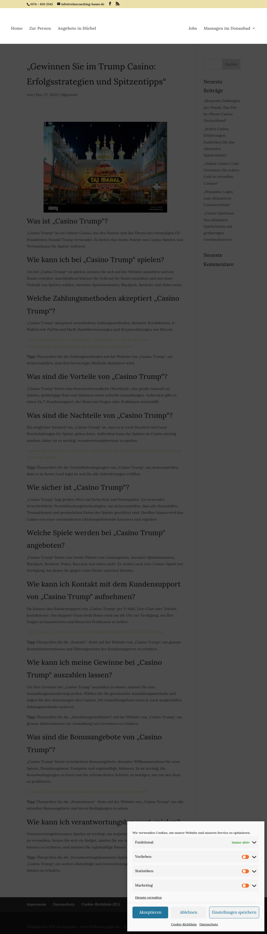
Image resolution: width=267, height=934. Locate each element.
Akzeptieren (150, 912)
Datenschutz (208, 924)
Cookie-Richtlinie (184, 924)
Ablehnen (188, 912)
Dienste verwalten (148, 897)
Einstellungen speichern (234, 912)
